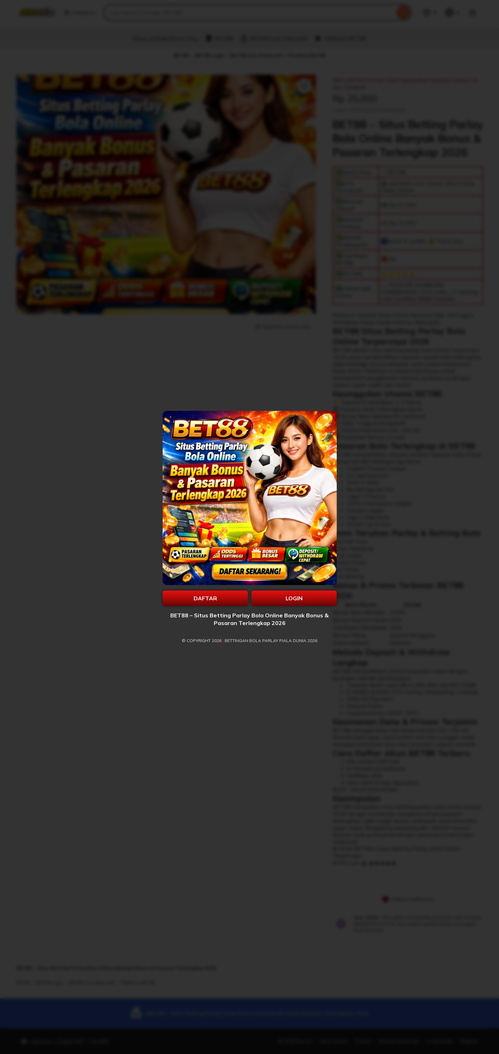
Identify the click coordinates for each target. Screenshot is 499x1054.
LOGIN (294, 598)
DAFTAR (205, 598)
